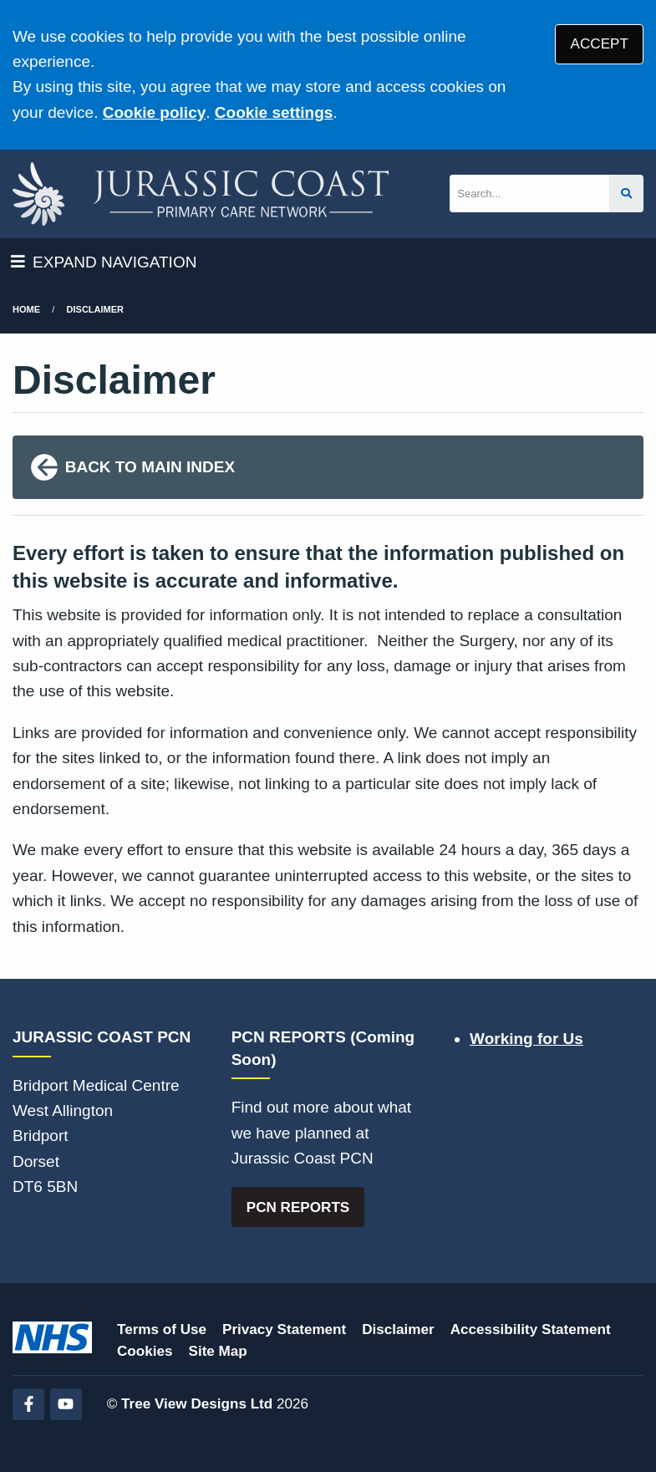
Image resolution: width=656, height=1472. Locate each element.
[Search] (529, 193)
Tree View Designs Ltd (196, 1404)
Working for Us (526, 1038)
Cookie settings (274, 112)
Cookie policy (154, 112)
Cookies (145, 1351)
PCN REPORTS (298, 1207)
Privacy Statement (284, 1329)
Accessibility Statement (530, 1329)
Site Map (218, 1351)
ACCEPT (599, 44)
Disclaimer (95, 309)
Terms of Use (161, 1329)
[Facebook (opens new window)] (28, 1404)
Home (26, 309)
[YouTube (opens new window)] (66, 1404)
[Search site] (626, 193)
